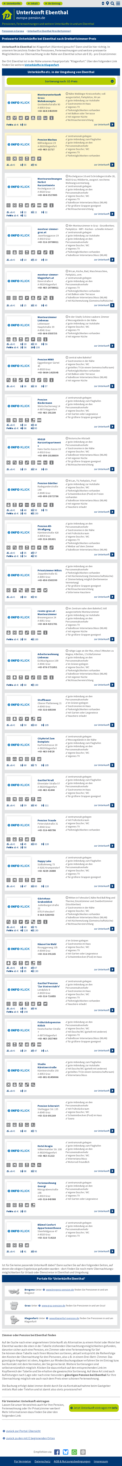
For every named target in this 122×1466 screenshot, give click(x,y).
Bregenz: (30, 1289)
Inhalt (33, 3)
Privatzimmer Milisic (50, 570)
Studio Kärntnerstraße (47, 1065)
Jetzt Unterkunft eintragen (95, 1408)
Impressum (101, 1461)
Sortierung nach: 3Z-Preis (79, 81)
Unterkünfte (12, 3)
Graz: (28, 1305)
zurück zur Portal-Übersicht (23, 1431)
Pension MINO (46, 359)
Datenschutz (42, 1461)
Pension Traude (47, 820)
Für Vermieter (22, 1461)
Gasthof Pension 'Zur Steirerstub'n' (49, 985)
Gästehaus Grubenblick (45, 900)
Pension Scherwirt (48, 1105)
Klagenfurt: (31, 1318)
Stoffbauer (44, 700)
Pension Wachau (47, 139)
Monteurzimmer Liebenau (47, 318)
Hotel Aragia (45, 1146)
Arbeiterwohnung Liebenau (48, 656)
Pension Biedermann (45, 401)
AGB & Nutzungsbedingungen (72, 1461)
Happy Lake (44, 861)
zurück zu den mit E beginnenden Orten (30, 1438)
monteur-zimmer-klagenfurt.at (48, 276)
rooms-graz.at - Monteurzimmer (47, 612)
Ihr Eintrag (52, 3)
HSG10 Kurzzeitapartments (49, 442)
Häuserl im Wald (47, 944)
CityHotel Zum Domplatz (46, 740)
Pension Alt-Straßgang (45, 527)
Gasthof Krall (46, 780)
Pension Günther (48, 483)
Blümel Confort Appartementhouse (49, 1226)
